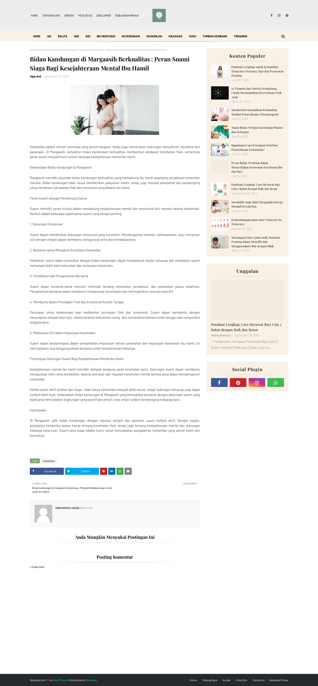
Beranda (34, 49)
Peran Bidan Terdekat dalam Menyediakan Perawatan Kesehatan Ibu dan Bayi (256, 167)
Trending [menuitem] (240, 36)
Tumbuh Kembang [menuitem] (215, 36)
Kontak (69, 15)
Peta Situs (85, 15)
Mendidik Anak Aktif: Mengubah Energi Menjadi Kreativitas (256, 204)
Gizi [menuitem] (88, 36)
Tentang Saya (51, 15)
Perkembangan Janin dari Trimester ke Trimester (256, 222)
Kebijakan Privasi (127, 15)
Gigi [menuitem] (76, 36)
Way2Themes (61, 680)
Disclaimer (104, 15)
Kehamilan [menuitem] (154, 36)
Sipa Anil (35, 76)
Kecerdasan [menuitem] (131, 36)
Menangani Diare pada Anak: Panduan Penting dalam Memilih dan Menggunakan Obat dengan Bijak (255, 242)
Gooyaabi (91, 680)
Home (34, 15)
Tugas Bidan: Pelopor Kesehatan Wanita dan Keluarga (257, 130)
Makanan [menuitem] (175, 36)
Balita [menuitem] (62, 36)
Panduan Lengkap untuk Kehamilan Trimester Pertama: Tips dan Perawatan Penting (257, 71)
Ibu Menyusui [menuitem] (106, 36)
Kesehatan (48, 49)
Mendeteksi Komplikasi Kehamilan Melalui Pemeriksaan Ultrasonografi (254, 112)
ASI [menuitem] (49, 36)
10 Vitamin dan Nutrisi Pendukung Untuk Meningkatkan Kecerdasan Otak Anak (256, 93)
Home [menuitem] (36, 36)
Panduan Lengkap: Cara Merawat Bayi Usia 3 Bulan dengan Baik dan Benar (255, 187)
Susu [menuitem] (192, 36)
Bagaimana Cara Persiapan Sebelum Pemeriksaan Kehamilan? (254, 147)
